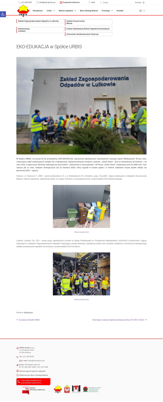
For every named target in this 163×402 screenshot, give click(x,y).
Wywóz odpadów (66, 11)
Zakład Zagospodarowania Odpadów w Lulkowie (27, 23)
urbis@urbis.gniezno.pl (36, 352)
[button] (3, 14)
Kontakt (120, 11)
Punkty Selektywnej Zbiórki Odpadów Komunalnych (104, 23)
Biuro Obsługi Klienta (89, 11)
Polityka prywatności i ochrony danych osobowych (75, 397)
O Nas (49, 11)
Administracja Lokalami (76, 22)
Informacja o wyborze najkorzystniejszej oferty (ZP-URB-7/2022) (118, 311)
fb (140, 10)
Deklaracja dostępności (48, 397)
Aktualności (38, 11)
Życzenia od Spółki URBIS (29, 311)
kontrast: (138, 2)
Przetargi (106, 11)
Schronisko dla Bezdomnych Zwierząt (131, 22)
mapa (144, 10)
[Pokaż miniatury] (81, 224)
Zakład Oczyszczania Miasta (53, 22)
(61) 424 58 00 (28, 348)
